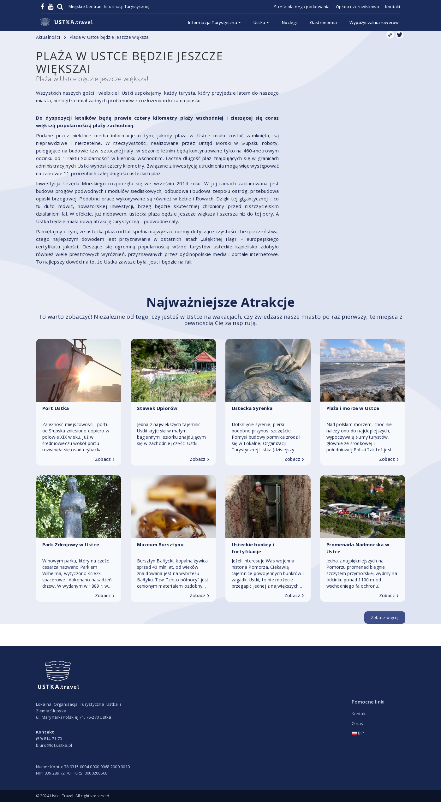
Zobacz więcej (385, 617)
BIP (358, 733)
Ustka (261, 22)
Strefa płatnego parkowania (302, 6)
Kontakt (392, 6)
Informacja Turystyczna (214, 22)
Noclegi (289, 22)
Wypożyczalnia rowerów (374, 22)
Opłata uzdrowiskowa (357, 6)
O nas (357, 723)
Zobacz (105, 459)
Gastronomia (323, 22)
